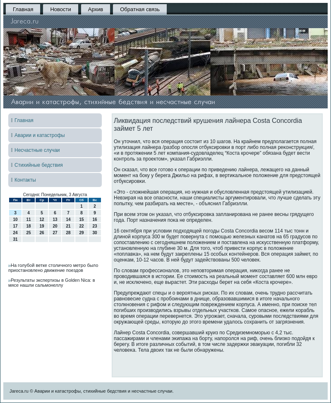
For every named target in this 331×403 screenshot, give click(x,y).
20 (55, 226)
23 (94, 226)
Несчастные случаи (37, 150)
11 (28, 219)
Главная (23, 9)
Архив (95, 9)
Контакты (25, 180)
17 (15, 226)
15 (81, 219)
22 (81, 226)
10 (15, 219)
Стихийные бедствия (38, 165)
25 (28, 232)
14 (68, 219)
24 (15, 232)
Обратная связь (140, 9)
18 (28, 226)
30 (94, 232)
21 (68, 226)
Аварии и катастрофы (39, 135)
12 (41, 219)
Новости (60, 9)
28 (68, 232)
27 (55, 232)
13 (55, 219)
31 (15, 239)
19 (41, 226)
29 (81, 232)
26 (41, 232)
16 (94, 219)
